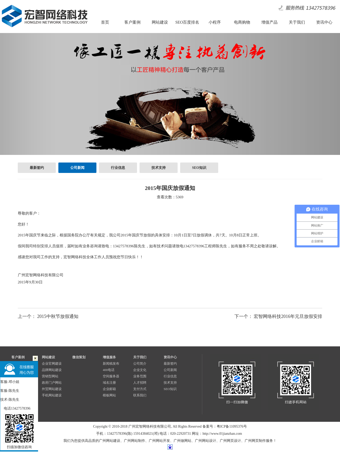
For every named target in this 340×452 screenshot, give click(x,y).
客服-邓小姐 (9, 382)
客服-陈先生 (9, 391)
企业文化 (139, 370)
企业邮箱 (109, 389)
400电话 (108, 370)
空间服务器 (111, 376)
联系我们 (139, 395)
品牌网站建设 (52, 370)
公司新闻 (77, 168)
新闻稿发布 (111, 363)
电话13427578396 (15, 408)
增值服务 (109, 357)
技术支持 (158, 168)
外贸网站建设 (52, 389)
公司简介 (139, 363)
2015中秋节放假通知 (57, 316)
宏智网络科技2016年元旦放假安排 (288, 316)
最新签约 (37, 168)
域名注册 (109, 382)
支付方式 (139, 389)
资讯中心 (170, 357)
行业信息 (118, 168)
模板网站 (109, 395)
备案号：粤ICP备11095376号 (224, 426)
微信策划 (79, 357)
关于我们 (139, 357)
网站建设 (48, 357)
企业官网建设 (52, 363)
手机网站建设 (52, 395)
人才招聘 (139, 382)
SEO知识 (199, 168)
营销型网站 (50, 376)
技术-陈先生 (9, 399)
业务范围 (139, 376)
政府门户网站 (52, 382)
